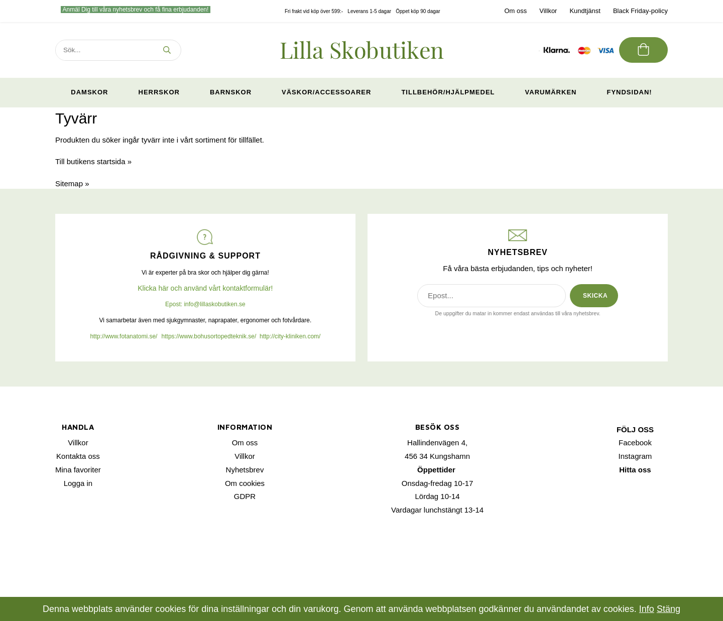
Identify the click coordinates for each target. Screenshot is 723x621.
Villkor (548, 11)
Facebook (635, 442)
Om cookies (245, 483)
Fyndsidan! (629, 92)
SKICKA (595, 295)
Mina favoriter (78, 469)
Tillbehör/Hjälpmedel (448, 92)
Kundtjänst (584, 11)
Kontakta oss (78, 456)
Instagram (635, 456)
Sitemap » (72, 183)
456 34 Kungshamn (437, 456)
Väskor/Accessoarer (326, 92)
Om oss (515, 11)
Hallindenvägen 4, (437, 442)
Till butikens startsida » (93, 161)
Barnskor (231, 92)
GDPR (245, 496)
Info (646, 609)
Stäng (668, 609)
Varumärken (551, 92)
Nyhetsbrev (245, 469)
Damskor (89, 92)
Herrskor (159, 92)
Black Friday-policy (640, 11)
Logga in (78, 483)
